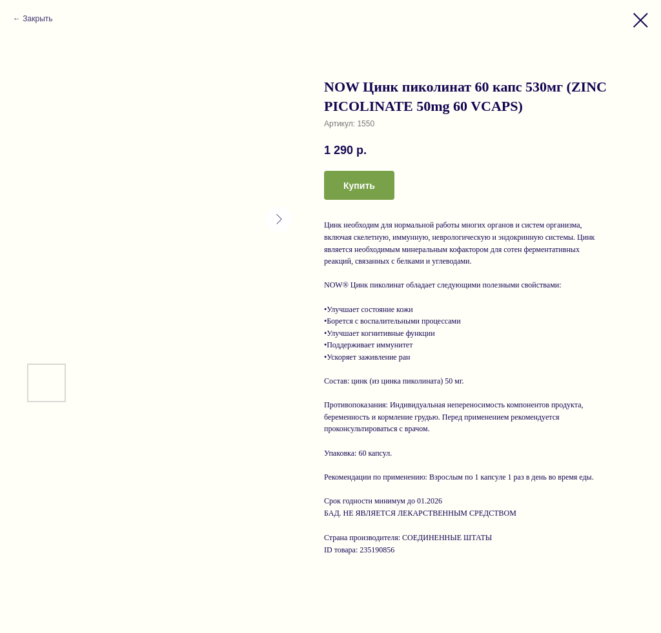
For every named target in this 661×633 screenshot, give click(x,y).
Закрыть (37, 18)
